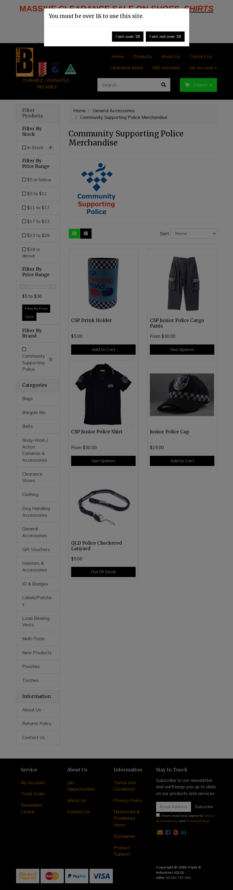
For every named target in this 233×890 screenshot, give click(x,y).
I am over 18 (128, 36)
